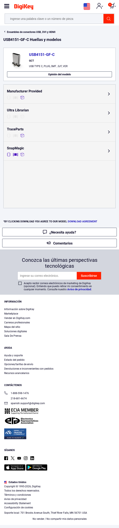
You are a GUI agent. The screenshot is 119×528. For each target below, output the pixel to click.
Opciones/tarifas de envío (18, 364)
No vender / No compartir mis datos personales (60, 518)
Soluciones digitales (15, 331)
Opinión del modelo (59, 74)
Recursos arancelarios (16, 373)
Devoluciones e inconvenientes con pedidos (28, 368)
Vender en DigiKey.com (17, 318)
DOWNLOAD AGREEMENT (82, 221)
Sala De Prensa (12, 335)
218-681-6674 (15, 398)
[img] (23, 7)
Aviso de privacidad (79, 289)
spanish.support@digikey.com (24, 404)
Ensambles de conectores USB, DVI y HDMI (31, 32)
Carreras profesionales (17, 322)
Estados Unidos (15, 482)
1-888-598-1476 (16, 394)
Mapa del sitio (12, 326)
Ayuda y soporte (13, 355)
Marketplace (11, 313)
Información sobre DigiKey (19, 309)
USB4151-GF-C (42, 54)
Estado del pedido (14, 359)
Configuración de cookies (18, 507)
